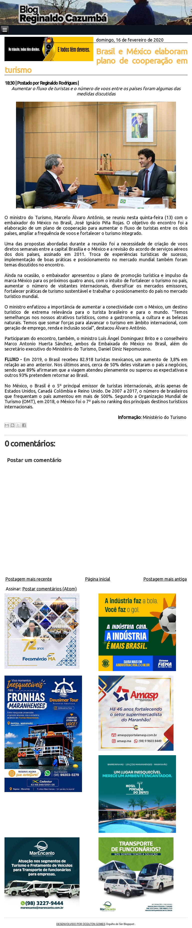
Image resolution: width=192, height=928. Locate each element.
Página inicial (97, 578)
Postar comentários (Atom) (49, 588)
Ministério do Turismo (165, 417)
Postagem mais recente (28, 578)
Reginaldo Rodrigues (58, 82)
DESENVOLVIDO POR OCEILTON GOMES (81, 924)
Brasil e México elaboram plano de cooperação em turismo (96, 60)
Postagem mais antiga (165, 578)
